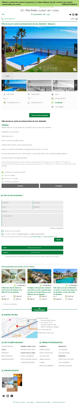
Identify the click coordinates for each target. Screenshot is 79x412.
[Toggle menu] (71, 19)
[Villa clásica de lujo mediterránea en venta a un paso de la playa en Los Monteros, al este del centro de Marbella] (65, 288)
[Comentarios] (32, 223)
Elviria (42, 366)
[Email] (32, 215)
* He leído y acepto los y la (24, 237)
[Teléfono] (48, 210)
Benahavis (62, 350)
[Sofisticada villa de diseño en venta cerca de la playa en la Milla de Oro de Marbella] (13, 288)
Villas (4, 353)
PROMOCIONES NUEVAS (29, 363)
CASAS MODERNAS (27, 359)
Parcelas (5, 356)
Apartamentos (7, 350)
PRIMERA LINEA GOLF (28, 353)
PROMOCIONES (7, 359)
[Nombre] (17, 206)
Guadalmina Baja (65, 369)
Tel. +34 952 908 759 (44, 333)
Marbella (43, 350)
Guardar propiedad (10, 185)
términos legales (23, 237)
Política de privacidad (43, 406)
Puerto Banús (45, 353)
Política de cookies (58, 406)
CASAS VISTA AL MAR (28, 356)
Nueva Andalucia (46, 356)
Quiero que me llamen (13, 234)
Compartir (58, 189)
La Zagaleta (63, 353)
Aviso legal (30, 406)
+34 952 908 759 (8, 19)
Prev (3, 49)
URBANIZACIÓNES (8, 363)
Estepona (62, 359)
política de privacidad (37, 237)
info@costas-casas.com (46, 336)
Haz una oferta (8, 179)
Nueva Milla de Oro (66, 363)
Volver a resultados (10, 308)
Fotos (7, 76)
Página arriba (39, 312)
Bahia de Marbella (47, 369)
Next (75, 49)
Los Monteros (64, 366)
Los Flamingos (64, 356)
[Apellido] (48, 206)
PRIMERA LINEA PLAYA (28, 350)
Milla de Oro (44, 359)
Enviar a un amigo (10, 182)
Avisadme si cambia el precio (14, 176)
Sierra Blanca (45, 363)
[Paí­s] (17, 210)
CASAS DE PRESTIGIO (28, 366)
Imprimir (20, 189)
